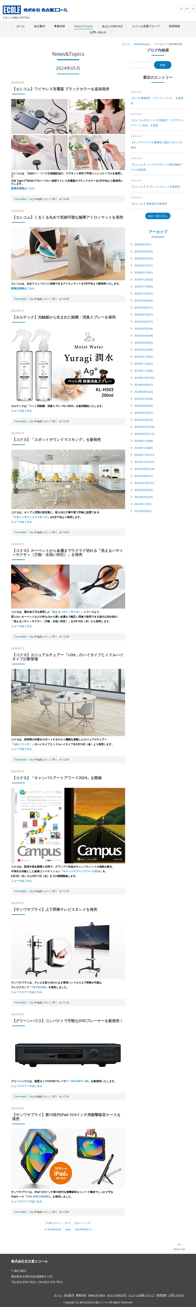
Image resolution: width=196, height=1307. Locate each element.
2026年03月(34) (143, 258)
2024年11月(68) (143, 370)
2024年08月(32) (143, 391)
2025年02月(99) (143, 349)
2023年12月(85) (143, 448)
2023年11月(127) (144, 455)
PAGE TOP (179, 1247)
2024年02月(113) (144, 434)
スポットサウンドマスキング (30, 517)
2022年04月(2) (142, 511)
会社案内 (39, 26)
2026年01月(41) (143, 272)
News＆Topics (83, 26)
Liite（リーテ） (23, 744)
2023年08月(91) (143, 476)
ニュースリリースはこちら (26, 992)
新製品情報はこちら (22, 188)
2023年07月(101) (144, 483)
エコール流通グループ (146, 26)
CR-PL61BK (39, 987)
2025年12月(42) (143, 279)
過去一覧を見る (157, 216)
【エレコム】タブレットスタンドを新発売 (155, 186)
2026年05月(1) (142, 244)
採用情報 (174, 26)
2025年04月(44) (143, 335)
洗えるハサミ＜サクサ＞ (67, 612)
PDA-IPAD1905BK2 (38, 1196)
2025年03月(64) (143, 342)
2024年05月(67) (143, 412)
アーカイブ (158, 231)
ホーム (20, 26)
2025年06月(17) (143, 321)
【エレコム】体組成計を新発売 (149, 203)
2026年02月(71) (143, 265)
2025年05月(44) (143, 328)
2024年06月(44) (143, 405)
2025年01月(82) (143, 356)
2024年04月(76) (143, 420)
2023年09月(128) (144, 469)
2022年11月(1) (142, 504)
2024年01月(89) (143, 441)
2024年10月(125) (144, 377)
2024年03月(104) (144, 427)
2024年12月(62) (143, 363)
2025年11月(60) (143, 286)
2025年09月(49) (143, 300)
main (68, 1229)
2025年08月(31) (143, 307)
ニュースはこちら (21, 410)
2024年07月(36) (143, 398)
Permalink (20, 199)
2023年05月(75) (143, 497)
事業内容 (59, 26)
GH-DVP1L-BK (79, 1081)
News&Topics (142, 44)
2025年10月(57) (143, 293)
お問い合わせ (98, 32)
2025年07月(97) (143, 314)
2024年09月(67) (143, 384)
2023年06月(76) (143, 490)
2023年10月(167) (144, 462)
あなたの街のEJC (112, 26)
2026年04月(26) (143, 251)
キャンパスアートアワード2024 (81, 871)
